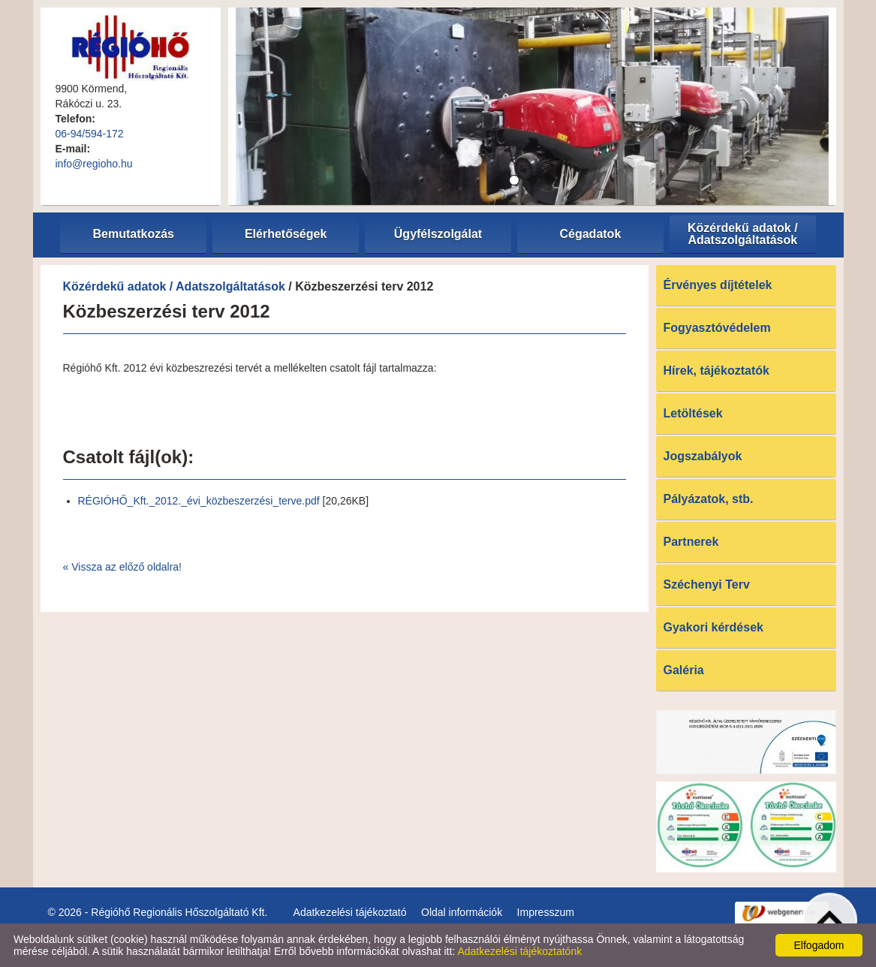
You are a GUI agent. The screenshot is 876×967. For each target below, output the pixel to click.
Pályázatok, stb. (709, 499)
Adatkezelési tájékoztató (350, 912)
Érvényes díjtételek (718, 285)
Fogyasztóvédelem (717, 327)
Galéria (684, 670)
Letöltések (693, 413)
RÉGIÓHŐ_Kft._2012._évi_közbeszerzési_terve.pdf (199, 501)
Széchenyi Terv (707, 584)
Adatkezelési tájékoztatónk (519, 951)
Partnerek (691, 541)
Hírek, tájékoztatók (716, 370)
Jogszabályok (703, 456)
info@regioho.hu (94, 164)
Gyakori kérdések (713, 627)
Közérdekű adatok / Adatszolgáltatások (174, 286)
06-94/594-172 (90, 134)
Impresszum (545, 912)
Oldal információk (461, 912)
